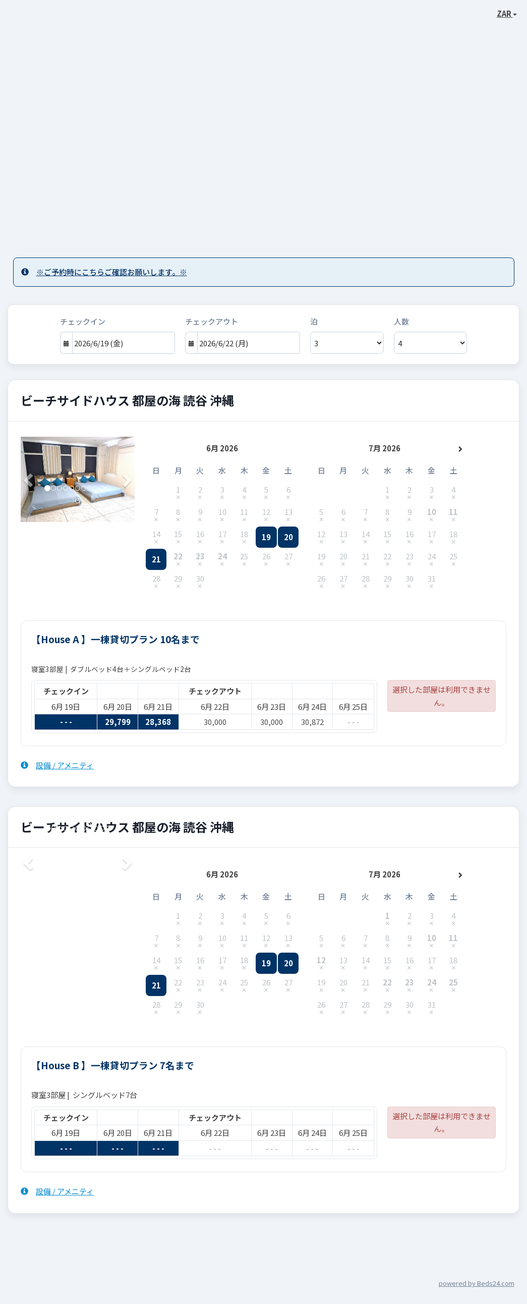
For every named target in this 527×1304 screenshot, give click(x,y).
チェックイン (82, 321)
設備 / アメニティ (57, 765)
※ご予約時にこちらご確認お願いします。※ (104, 272)
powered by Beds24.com (476, 1283)
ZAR (507, 13)
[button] (29, 480)
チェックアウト (211, 321)
